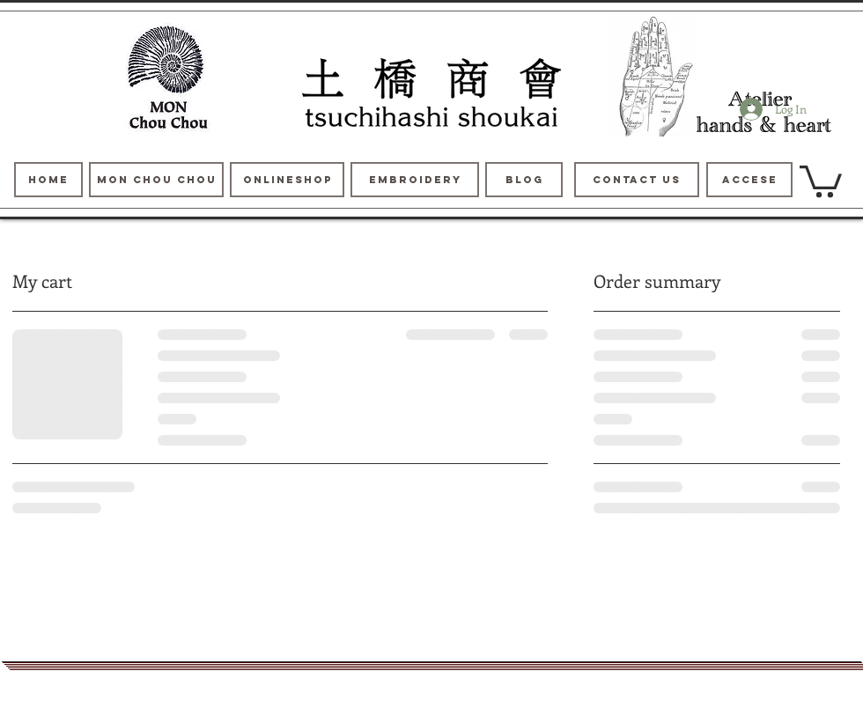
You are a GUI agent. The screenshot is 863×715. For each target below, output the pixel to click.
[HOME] (48, 179)
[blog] (524, 179)
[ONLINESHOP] (287, 179)
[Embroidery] (414, 179)
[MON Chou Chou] (156, 179)
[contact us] (636, 179)
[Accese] (749, 179)
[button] (821, 179)
